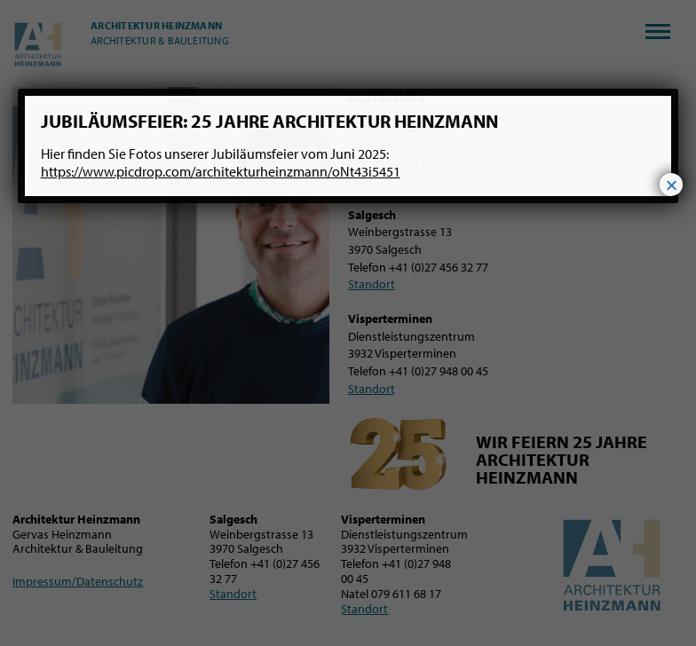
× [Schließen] (671, 184)
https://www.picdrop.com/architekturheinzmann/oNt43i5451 (220, 171)
